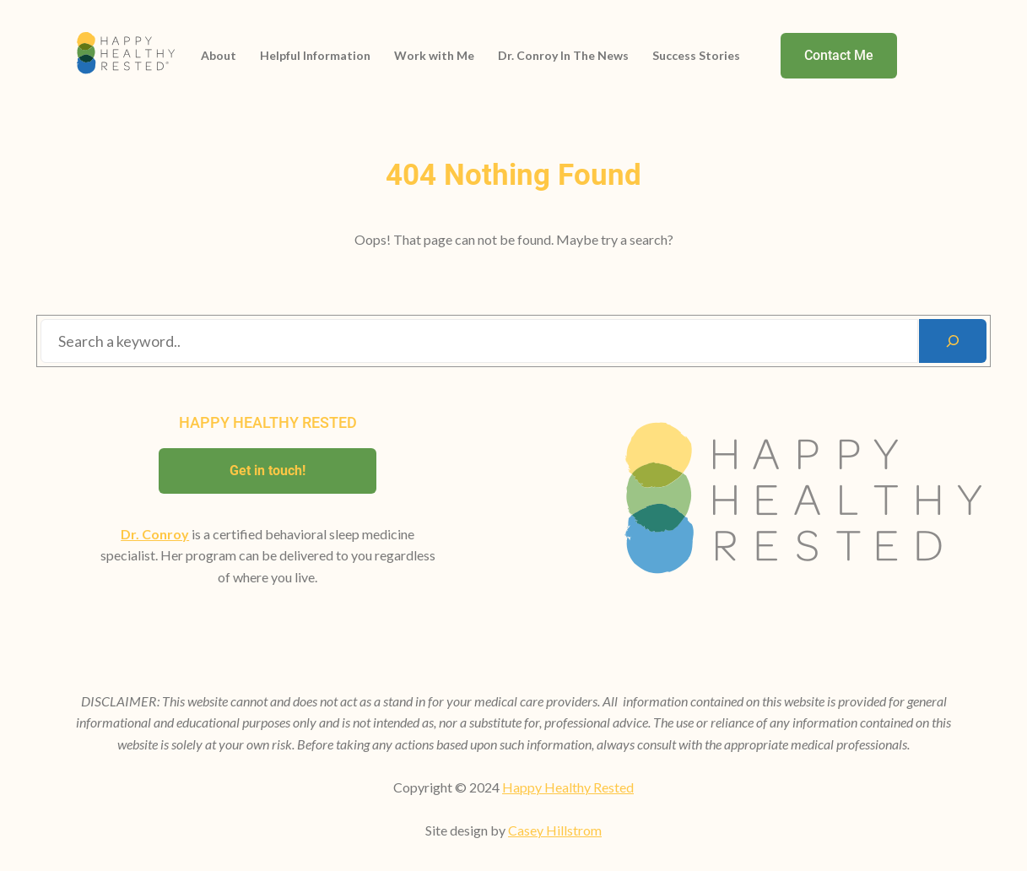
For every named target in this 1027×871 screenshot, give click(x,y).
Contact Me (838, 55)
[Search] (952, 341)
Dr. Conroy (155, 534)
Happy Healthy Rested (568, 787)
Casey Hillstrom (555, 830)
